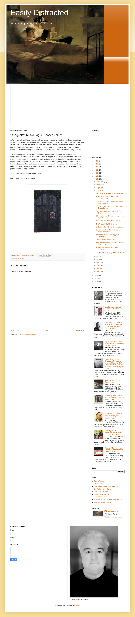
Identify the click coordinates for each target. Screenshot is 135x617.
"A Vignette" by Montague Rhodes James (110, 253)
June (98, 259)
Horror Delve (98, 484)
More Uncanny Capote (112, 291)
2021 (97, 176)
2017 (97, 281)
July (98, 256)
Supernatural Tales (100, 497)
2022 (97, 173)
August (99, 191)
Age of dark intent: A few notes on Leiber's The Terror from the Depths (114, 344)
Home (48, 331)
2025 (97, 164)
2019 (97, 275)
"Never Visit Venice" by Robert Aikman (113, 381)
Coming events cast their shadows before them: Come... (108, 231)
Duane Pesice (99, 481)
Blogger (76, 605)
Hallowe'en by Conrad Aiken (106, 240)
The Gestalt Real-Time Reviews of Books (108, 499)
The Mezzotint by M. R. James (106, 224)
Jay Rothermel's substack (103, 489)
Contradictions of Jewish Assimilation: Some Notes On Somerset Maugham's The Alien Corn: (114, 325)
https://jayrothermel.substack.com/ (106, 486)
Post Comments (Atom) (28, 334)
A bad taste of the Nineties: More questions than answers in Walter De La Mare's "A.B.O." (114, 416)
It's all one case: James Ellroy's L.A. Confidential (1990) (113, 309)
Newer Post (15, 331)
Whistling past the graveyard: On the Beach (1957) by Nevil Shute (113, 432)
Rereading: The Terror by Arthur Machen (110, 193)
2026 (97, 161)
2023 (97, 170)
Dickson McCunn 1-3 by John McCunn (109, 227)
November (100, 182)
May (98, 262)
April (98, 265)
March (98, 268)
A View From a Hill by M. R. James (108, 221)
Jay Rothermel (112, 511)
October (99, 185)
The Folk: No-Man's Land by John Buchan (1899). (107, 197)
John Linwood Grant (101, 492)
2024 (97, 167)
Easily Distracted (39, 12)
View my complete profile (113, 517)
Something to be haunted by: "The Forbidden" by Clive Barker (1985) (114, 398)
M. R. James (20, 258)
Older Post (80, 331)
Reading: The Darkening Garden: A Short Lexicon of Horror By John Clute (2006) (114, 450)
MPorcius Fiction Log (101, 494)
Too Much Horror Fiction (102, 502)
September (100, 188)
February (99, 271)
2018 (97, 278)
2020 (97, 179)
